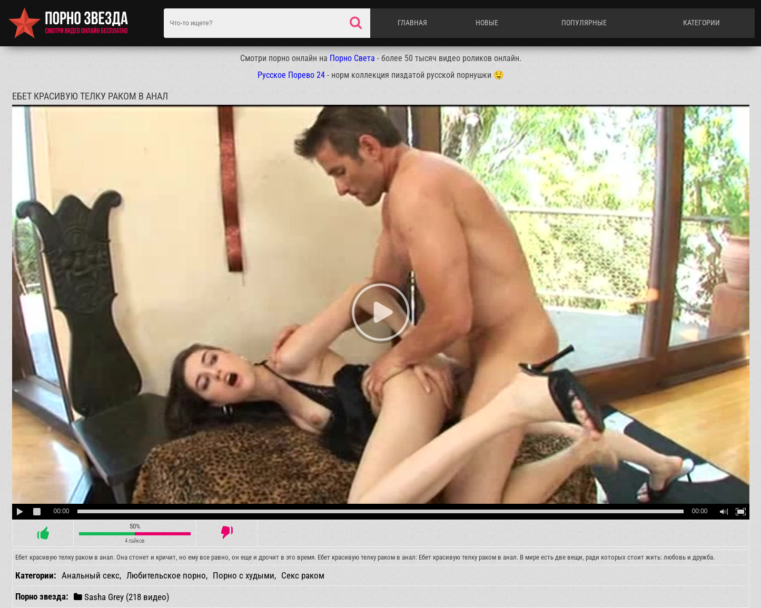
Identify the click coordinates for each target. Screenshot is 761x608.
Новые (487, 22)
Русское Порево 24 (291, 75)
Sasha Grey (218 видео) (121, 596)
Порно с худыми (243, 575)
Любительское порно (166, 575)
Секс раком (302, 575)
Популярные (584, 22)
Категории (701, 22)
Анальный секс (91, 575)
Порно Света (352, 58)
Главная (412, 22)
